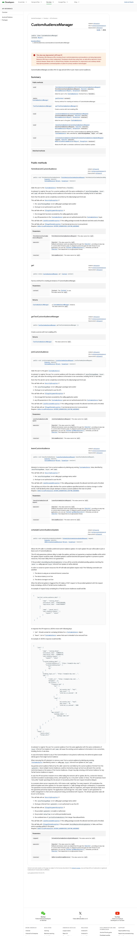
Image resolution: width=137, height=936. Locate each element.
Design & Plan (35, 2)
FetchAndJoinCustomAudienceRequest (88, 87)
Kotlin (98, 30)
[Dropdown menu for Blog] (79, 2)
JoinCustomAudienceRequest (79, 114)
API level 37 (100, 27)
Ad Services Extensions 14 (99, 532)
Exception (76, 91)
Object (40, 37)
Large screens (67, 930)
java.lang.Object (35, 41)
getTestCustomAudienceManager (65, 106)
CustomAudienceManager (40, 100)
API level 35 (96, 169)
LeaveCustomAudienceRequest (80, 125)
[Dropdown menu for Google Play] (68, 2)
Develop (46, 18)
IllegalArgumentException (54, 210)
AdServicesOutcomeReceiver (64, 141)
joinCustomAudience (62, 114)
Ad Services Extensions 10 (99, 171)
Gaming (46, 930)
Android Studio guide (106, 932)
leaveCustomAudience (62, 125)
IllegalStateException (53, 224)
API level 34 (96, 23)
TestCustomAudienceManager (42, 106)
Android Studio (129, 2)
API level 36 (96, 530)
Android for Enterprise (32, 933)
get (56, 98)
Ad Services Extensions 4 (99, 25)
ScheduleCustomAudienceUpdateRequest (90, 138)
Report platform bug (124, 930)
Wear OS (65, 933)
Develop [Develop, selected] (49, 2)
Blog (75, 2)
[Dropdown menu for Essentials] (27, 2)
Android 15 (84, 930)
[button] (11, 20)
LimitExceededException (51, 221)
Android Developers (36, 18)
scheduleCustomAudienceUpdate (65, 138)
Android (28, 930)
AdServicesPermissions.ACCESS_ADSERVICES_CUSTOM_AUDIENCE (58, 226)
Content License (76, 868)
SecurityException (51, 200)
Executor (84, 89)
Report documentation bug (126, 933)
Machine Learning (49, 933)
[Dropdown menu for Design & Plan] (42, 2)
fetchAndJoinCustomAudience (65, 87)
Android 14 (84, 933)
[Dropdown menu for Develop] (54, 2)
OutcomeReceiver (60, 91)
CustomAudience (73, 94)
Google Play (62, 2)
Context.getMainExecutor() (75, 247)
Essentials (21, 2)
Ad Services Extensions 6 (99, 267)
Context (61, 98)
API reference (7, 8)
